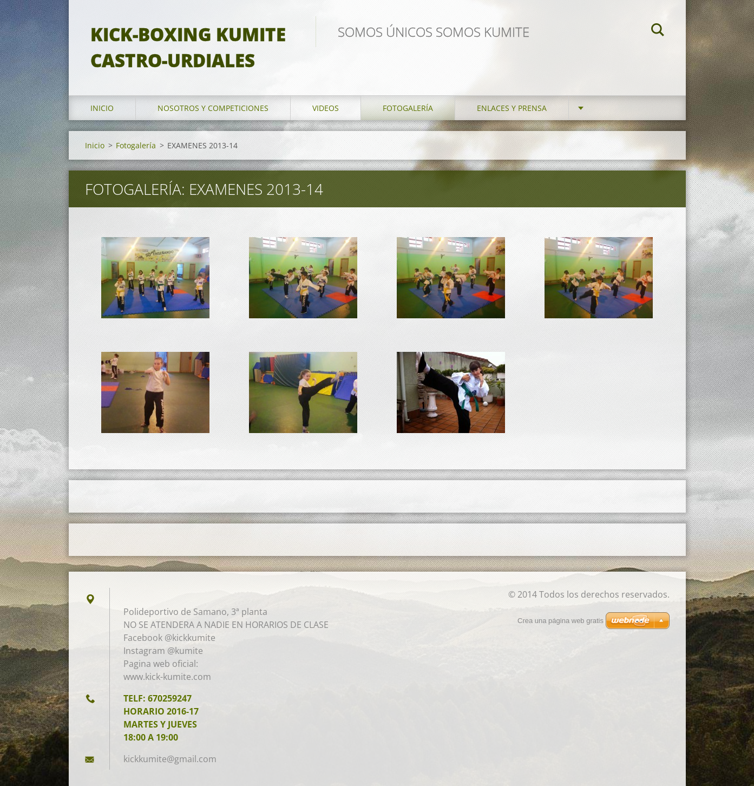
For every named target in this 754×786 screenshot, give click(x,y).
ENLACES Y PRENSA (512, 108)
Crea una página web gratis (560, 621)
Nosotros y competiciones (213, 108)
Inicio (102, 108)
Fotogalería (408, 108)
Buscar (657, 31)
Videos (325, 108)
